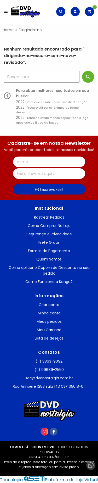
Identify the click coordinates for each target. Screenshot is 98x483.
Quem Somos (49, 259)
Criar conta (49, 304)
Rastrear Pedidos (49, 217)
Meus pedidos (49, 321)
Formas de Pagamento (49, 250)
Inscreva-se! (49, 189)
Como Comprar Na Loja (49, 225)
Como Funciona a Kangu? (49, 281)
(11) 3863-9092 (49, 361)
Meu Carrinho (49, 329)
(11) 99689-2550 (49, 369)
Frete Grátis (49, 242)
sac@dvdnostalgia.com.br (49, 378)
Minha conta (49, 313)
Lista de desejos (49, 338)
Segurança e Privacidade (49, 234)
